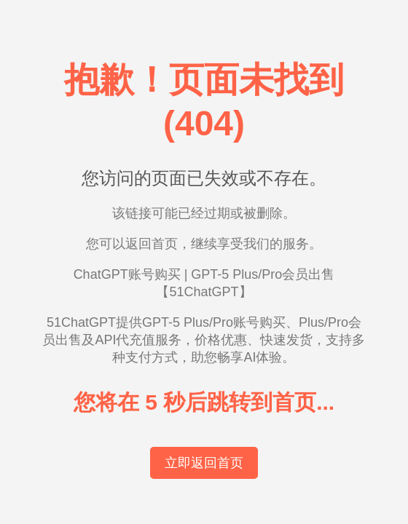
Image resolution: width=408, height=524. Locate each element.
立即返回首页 (204, 463)
